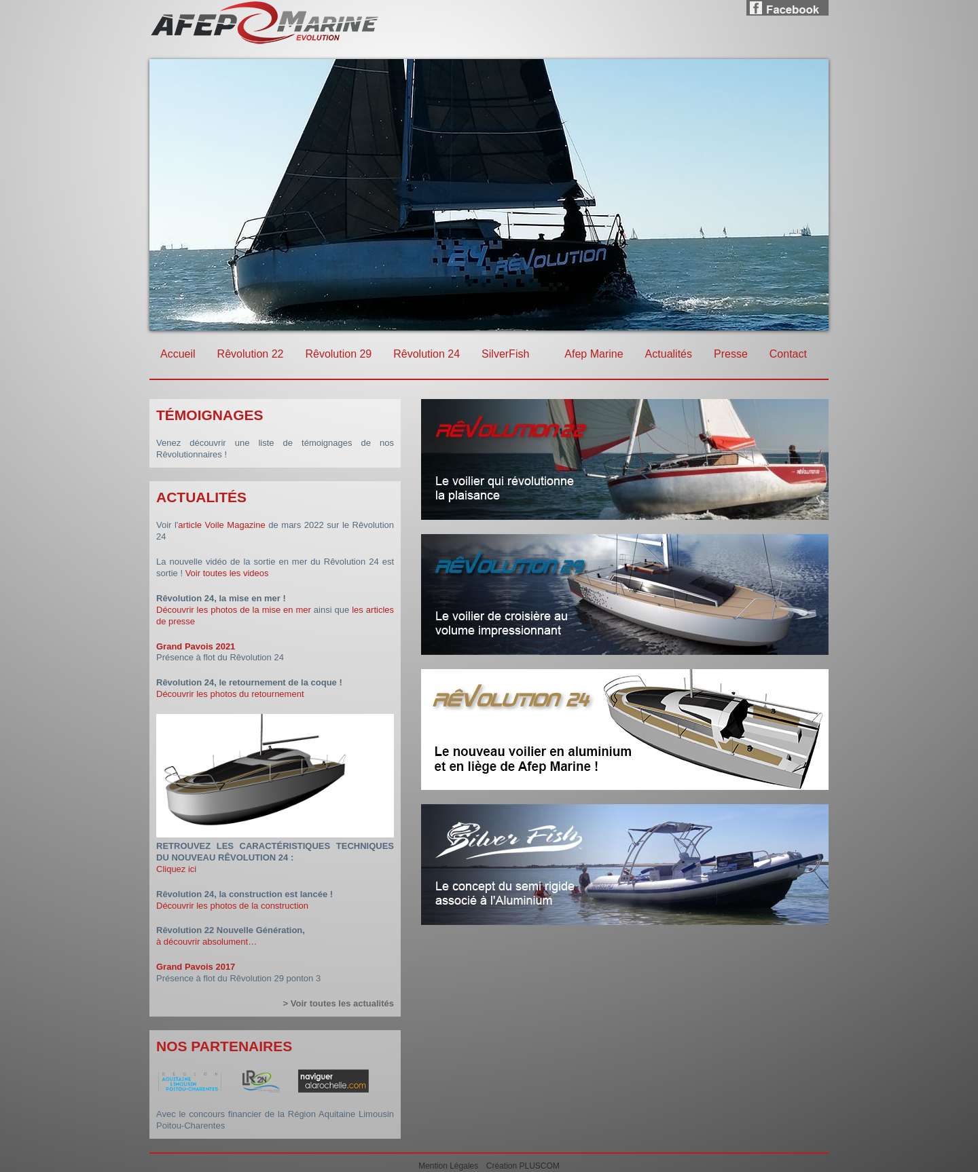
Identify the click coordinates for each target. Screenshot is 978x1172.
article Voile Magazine (221, 525)
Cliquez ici (176, 869)
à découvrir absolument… (206, 942)
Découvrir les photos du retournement (230, 694)
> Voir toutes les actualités (338, 1003)
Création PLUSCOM (523, 1166)
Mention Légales (448, 1166)
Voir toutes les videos (227, 573)
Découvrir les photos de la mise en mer (233, 610)
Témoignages (210, 415)
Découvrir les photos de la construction (232, 906)
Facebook (787, 6)
